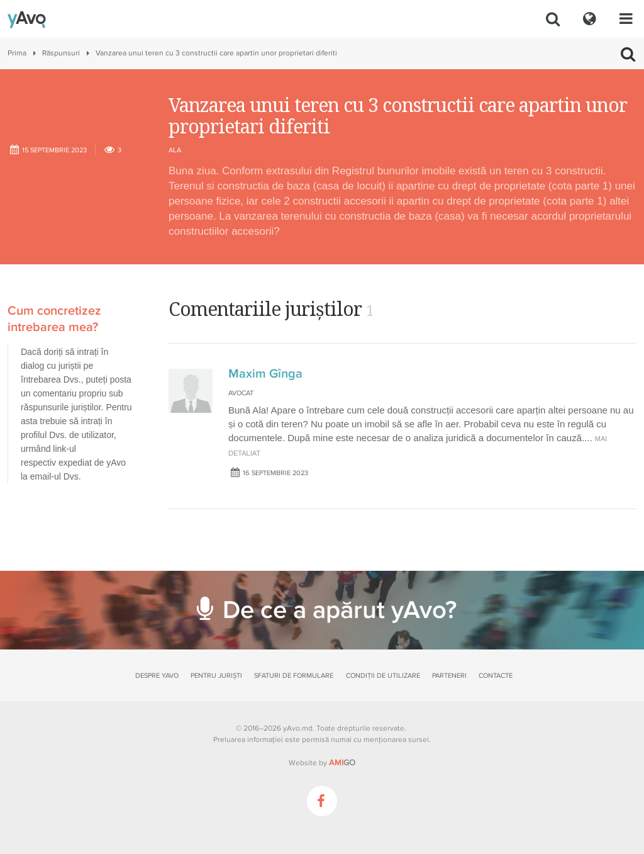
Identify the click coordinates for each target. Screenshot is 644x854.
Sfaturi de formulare (293, 675)
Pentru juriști (216, 675)
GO (342, 763)
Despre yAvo (157, 675)
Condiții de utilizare (383, 675)
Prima (17, 53)
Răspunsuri (61, 53)
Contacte (496, 675)
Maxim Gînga (265, 373)
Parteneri (449, 675)
